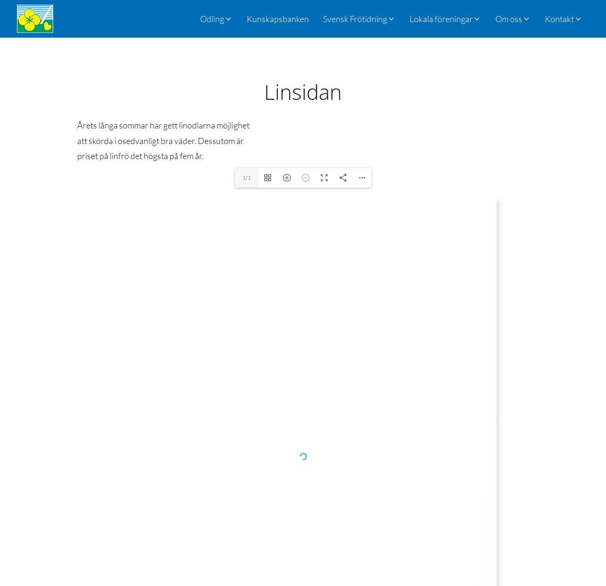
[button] (359, 19)
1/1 (246, 177)
